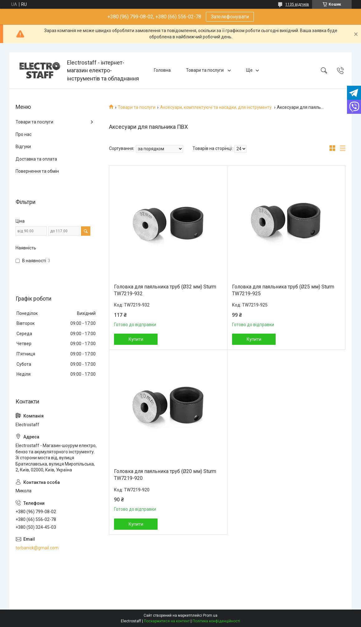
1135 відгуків (297, 4)
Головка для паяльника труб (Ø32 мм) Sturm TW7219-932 (165, 290)
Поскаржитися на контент (167, 621)
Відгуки (23, 146)
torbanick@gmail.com (37, 547)
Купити (136, 339)
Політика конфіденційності (216, 621)
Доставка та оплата (36, 159)
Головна (162, 70)
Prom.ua (210, 615)
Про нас (23, 134)
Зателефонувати (230, 17)
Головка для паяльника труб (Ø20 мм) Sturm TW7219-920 (165, 474)
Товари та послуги (205, 70)
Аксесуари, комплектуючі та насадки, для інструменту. (216, 107)
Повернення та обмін (37, 171)
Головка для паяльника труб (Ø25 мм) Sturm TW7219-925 (283, 290)
